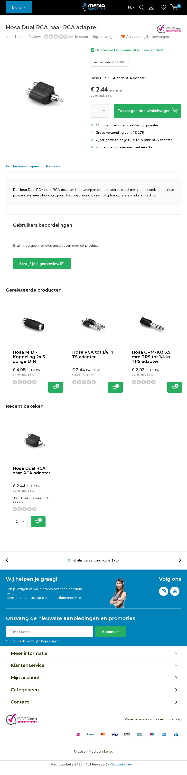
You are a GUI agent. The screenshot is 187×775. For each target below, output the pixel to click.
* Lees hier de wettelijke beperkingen (32, 641)
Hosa (19, 36)
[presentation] (9, 560)
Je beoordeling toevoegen (95, 36)
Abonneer (110, 631)
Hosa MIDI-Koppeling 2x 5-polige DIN (30, 357)
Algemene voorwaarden (144, 719)
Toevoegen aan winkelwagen (55, 387)
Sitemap (174, 719)
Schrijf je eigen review (41, 263)
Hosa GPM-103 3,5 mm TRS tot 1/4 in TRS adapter (151, 357)
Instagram (163, 590)
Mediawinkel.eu (101, 751)
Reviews (53, 166)
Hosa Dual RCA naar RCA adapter (31, 470)
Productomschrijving (23, 166)
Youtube (174, 590)
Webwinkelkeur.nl (123, 764)
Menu (17, 7)
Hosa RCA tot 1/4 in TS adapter (92, 354)
